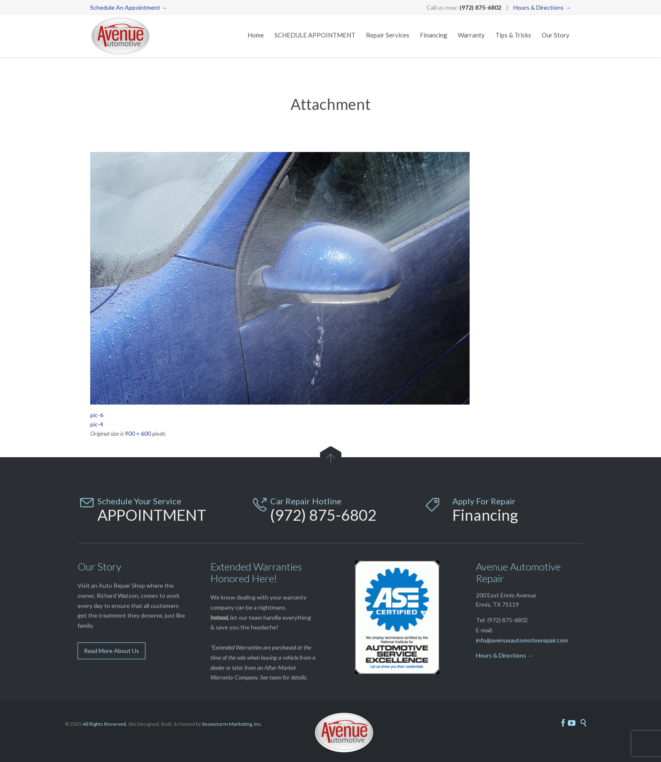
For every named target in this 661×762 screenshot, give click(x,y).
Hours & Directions (501, 655)
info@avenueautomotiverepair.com (522, 640)
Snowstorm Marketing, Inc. (232, 724)
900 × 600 (138, 433)
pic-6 (96, 414)
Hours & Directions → (542, 7)
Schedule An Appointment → (128, 7)
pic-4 (96, 424)
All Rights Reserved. (105, 724)
